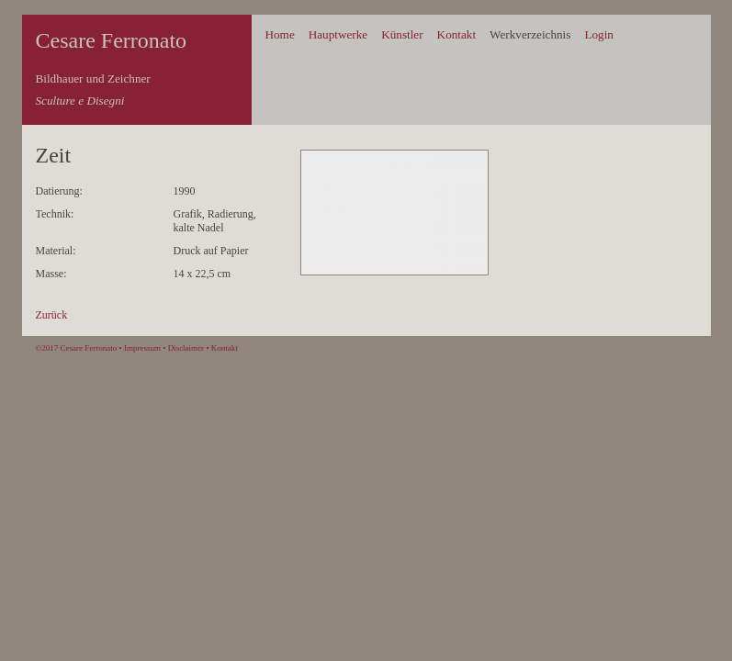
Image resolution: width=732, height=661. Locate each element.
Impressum (142, 348)
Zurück (52, 314)
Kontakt (457, 34)
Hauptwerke (338, 34)
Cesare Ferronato (111, 40)
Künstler (401, 34)
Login (599, 34)
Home (280, 34)
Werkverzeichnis (530, 34)
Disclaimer (186, 348)
